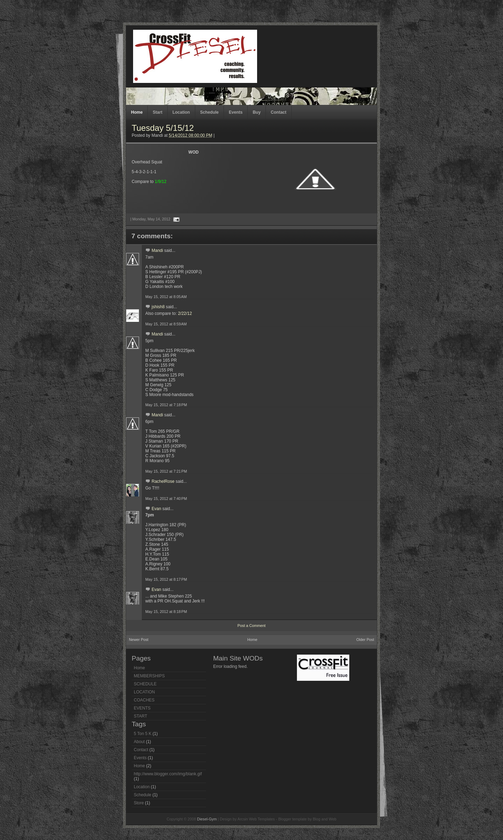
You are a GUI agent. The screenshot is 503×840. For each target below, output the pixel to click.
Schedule (209, 112)
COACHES (144, 700)
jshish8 (158, 306)
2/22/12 (185, 313)
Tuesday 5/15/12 (163, 128)
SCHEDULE (145, 684)
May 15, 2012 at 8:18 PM (166, 611)
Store (139, 802)
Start (157, 112)
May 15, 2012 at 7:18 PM (166, 405)
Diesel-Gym (207, 819)
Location (181, 112)
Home (137, 112)
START (140, 716)
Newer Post (138, 639)
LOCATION (144, 692)
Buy (257, 112)
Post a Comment (251, 625)
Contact (278, 112)
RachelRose (163, 481)
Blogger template (292, 819)
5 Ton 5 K (142, 733)
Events (235, 112)
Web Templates (262, 819)
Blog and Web (324, 819)
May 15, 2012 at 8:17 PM (166, 579)
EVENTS (142, 708)
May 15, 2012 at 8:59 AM (166, 324)
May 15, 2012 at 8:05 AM (166, 297)
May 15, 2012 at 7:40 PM (166, 498)
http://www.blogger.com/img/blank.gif (168, 773)
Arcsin (243, 819)
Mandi (157, 250)
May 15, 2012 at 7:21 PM (166, 471)
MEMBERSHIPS (149, 675)
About (139, 741)
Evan (156, 508)
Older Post (365, 639)
